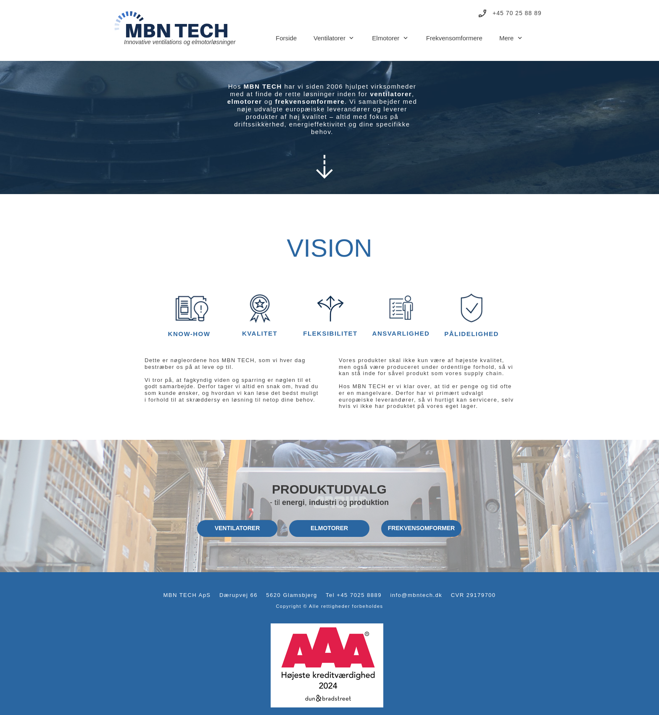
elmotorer (244, 101)
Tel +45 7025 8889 (354, 595)
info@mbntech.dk (416, 595)
